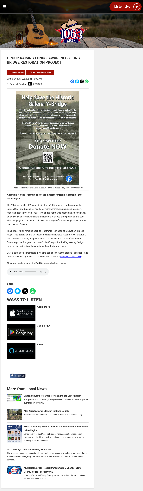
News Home (17, 72)
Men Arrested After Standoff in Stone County (46, 411)
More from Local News (41, 72)
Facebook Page (80, 252)
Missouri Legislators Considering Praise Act (29, 449)
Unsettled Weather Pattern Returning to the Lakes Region (52, 395)
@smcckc (35, 84)
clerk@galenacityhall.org (70, 256)
